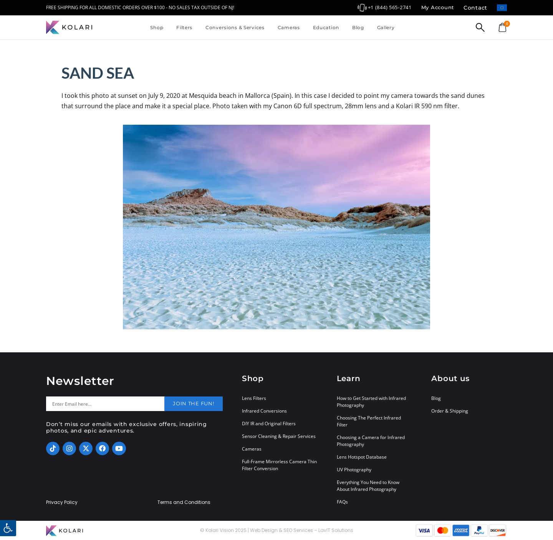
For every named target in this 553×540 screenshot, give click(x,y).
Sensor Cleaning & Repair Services (279, 436)
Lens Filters (254, 398)
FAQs (342, 502)
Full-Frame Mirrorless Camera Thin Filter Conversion (279, 465)
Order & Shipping (449, 411)
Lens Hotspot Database (362, 457)
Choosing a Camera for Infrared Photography (371, 441)
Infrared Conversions (264, 411)
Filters (184, 27)
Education (326, 27)
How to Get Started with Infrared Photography (371, 401)
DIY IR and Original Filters (269, 423)
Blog (358, 27)
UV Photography (354, 469)
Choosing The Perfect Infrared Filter (369, 421)
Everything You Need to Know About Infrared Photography (368, 485)
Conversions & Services (235, 27)
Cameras (289, 27)
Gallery (386, 27)
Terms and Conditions (183, 502)
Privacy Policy (62, 502)
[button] (8, 528)
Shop (156, 27)
